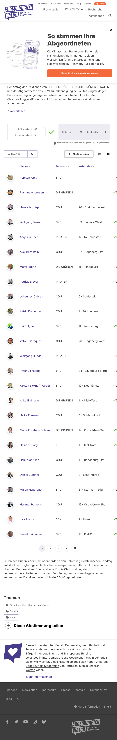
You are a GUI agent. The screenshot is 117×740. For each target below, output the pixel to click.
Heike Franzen (29, 415)
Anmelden (42, 4)
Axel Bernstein (29, 251)
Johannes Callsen (31, 296)
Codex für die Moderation (42, 665)
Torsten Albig (28, 177)
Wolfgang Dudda (30, 355)
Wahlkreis (86, 166)
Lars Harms (27, 519)
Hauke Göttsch (29, 459)
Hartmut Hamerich (32, 504)
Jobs (8, 698)
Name (25, 166)
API (19, 698)
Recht (11, 618)
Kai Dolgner (27, 326)
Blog (79, 4)
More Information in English (93, 707)
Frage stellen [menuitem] (51, 9)
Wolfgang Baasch (31, 222)
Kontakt (87, 4)
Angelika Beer (29, 237)
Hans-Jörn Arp (29, 207)
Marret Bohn (28, 266)
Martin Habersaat (31, 489)
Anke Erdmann (29, 400)
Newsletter (56, 4)
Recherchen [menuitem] (96, 9)
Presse (66, 689)
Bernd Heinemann (31, 534)
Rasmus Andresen (32, 192)
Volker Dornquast (31, 341)
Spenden (100, 4)
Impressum (49, 689)
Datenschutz (98, 689)
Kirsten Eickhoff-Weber (35, 385)
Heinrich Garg (29, 445)
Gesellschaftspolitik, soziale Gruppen (29, 605)
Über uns (68, 4)
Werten (30, 669)
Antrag (62, 573)
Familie (12, 611)
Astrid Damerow (30, 311)
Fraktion (63, 166)
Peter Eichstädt (30, 370)
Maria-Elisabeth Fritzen (35, 430)
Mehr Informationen (39, 676)
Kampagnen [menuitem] (96, 15)
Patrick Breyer (29, 281)
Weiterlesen (16, 111)
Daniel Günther (29, 474)
